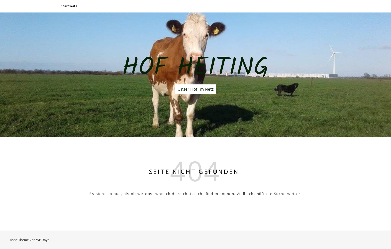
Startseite (69, 6)
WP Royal (43, 240)
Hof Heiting (195, 68)
